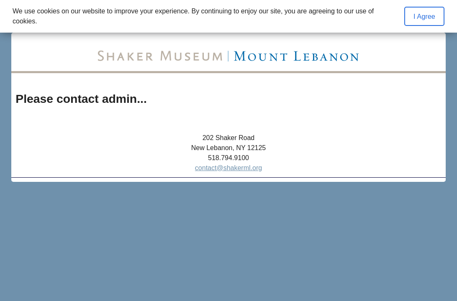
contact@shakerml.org (228, 167)
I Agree (424, 16)
